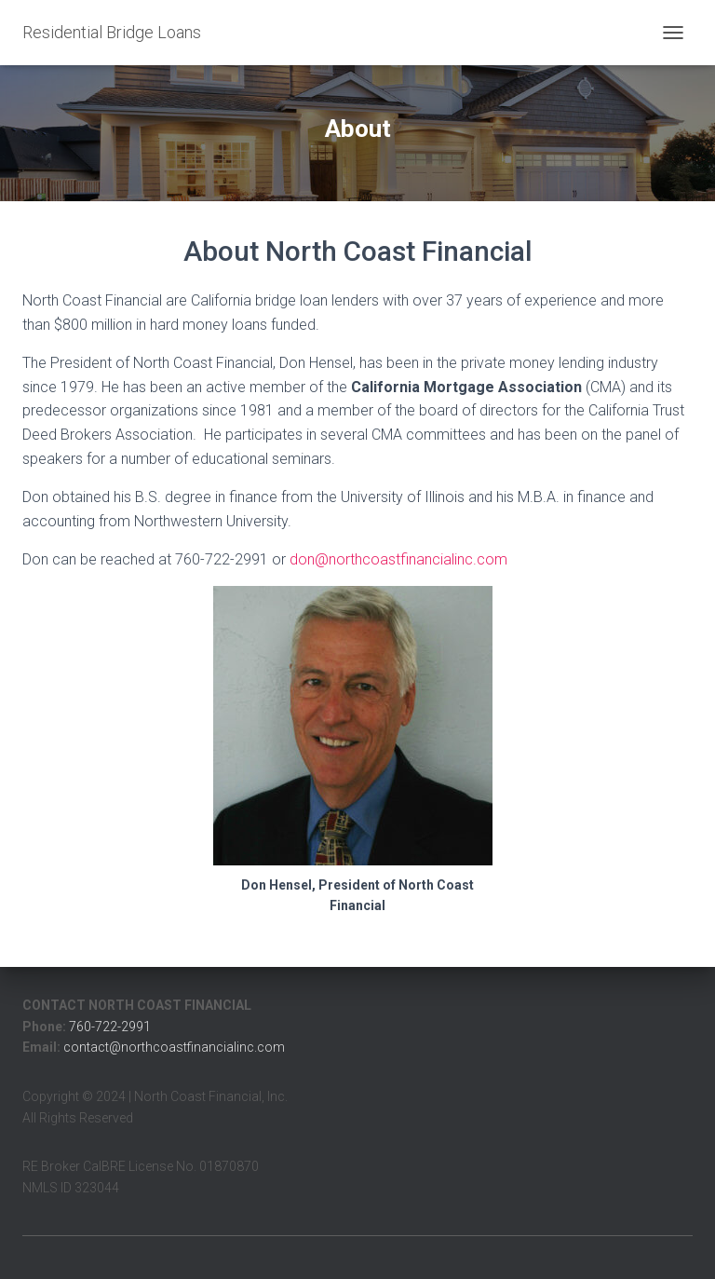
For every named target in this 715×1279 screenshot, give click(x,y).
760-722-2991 (110, 1026)
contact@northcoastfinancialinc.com (174, 1047)
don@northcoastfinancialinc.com (398, 559)
